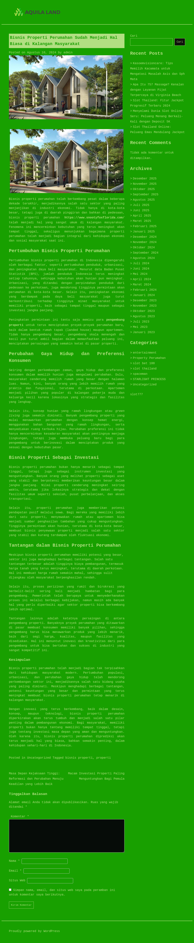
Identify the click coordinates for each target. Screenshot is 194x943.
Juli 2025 (141, 205)
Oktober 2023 (144, 311)
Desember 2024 (145, 237)
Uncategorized (39, 758)
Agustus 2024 (144, 258)
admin (68, 52)
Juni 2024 (141, 268)
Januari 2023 (144, 332)
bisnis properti (79, 758)
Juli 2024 (141, 263)
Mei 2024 (140, 274)
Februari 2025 (145, 226)
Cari (133, 36)
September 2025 (145, 194)
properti (103, 758)
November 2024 (145, 242)
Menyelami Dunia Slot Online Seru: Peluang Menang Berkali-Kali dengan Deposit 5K (156, 116)
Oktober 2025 (144, 189)
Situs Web (17, 880)
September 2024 (145, 253)
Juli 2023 (141, 321)
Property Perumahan (149, 358)
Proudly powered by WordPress (34, 931)
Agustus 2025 (144, 200)
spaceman (140, 374)
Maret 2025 (142, 221)
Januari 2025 (144, 231)
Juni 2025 (141, 210)
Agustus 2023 (144, 316)
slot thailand (145, 368)
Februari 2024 (145, 290)
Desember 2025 (145, 178)
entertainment (145, 353)
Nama (14, 861)
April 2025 (142, 215)
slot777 (136, 394)
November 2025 (145, 184)
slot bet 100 (144, 363)
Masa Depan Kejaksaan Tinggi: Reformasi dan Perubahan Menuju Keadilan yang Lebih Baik (36, 779)
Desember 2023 (145, 300)
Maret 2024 (142, 284)
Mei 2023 (140, 327)
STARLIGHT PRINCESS (149, 379)
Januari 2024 (144, 295)
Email (15, 871)
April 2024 (142, 279)
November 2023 (145, 306)
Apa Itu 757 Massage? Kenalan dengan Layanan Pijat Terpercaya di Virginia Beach (157, 90)
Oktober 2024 (144, 247)
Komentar (20, 816)
